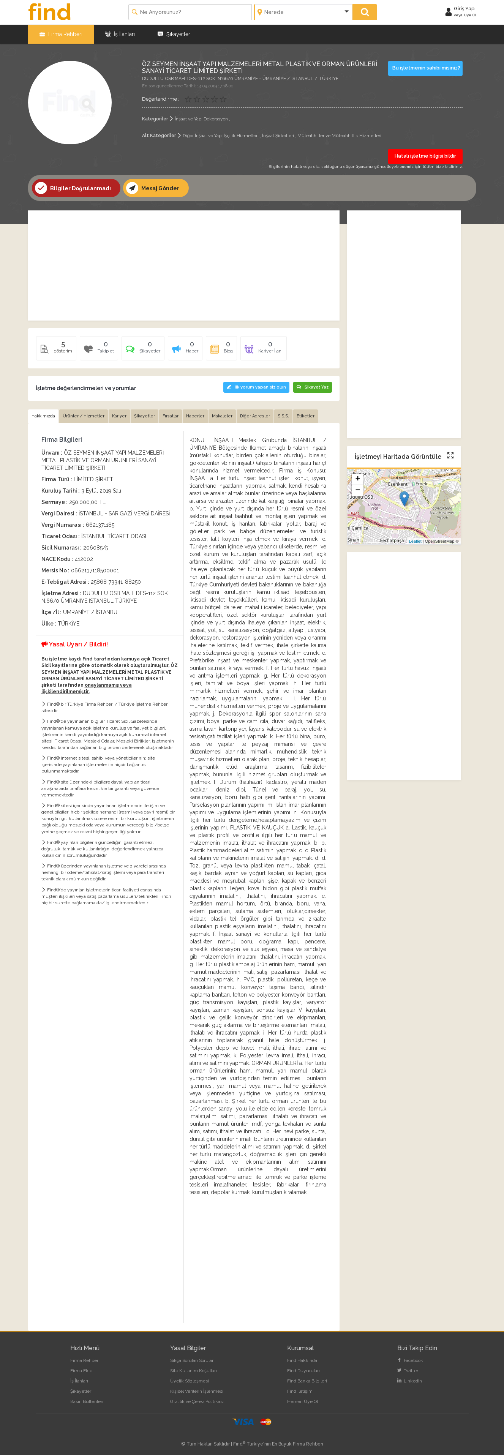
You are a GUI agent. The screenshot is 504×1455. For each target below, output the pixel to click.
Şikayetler (174, 34)
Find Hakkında (302, 1360)
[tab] (143, 351)
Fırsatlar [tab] (171, 416)
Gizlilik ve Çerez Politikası (197, 1401)
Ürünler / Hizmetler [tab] (83, 416)
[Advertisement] (184, 265)
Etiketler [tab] (305, 416)
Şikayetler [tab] (144, 416)
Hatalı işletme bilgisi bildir (425, 156)
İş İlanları (120, 34)
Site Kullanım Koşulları (193, 1370)
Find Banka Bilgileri (307, 1381)
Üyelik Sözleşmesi (189, 1381)
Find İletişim (300, 1391)
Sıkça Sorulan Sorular (191, 1360)
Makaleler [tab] (222, 416)
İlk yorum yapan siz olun (256, 387)
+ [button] (357, 479)
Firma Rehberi (60, 34)
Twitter (407, 1370)
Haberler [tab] (195, 416)
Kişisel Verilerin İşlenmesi (196, 1391)
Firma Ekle (81, 1370)
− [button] (357, 490)
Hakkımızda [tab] (43, 416)
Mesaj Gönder (152, 188)
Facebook (410, 1360)
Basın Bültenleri (86, 1401)
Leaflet (415, 541)
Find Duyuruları (303, 1370)
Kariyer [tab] (119, 416)
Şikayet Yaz (313, 387)
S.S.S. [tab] (283, 416)
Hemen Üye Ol (302, 1401)
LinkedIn (409, 1381)
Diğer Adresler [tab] (255, 416)
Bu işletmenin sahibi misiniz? (426, 68)
